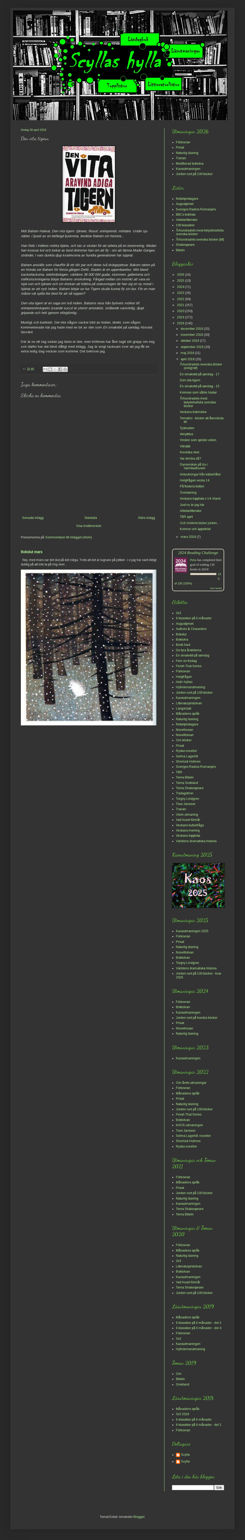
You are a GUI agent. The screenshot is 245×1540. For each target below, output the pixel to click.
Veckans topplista (188, 835)
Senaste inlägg (33, 518)
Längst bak (183, 708)
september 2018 (192, 347)
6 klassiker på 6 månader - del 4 (198, 1328)
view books (216, 588)
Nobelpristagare (187, 199)
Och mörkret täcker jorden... (199, 523)
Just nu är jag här (192, 505)
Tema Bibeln (185, 777)
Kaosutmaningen (188, 169)
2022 (181, 299)
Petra (193, 560)
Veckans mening (188, 830)
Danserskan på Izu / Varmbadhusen (194, 466)
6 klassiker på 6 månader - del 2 (198, 1425)
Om (178, 1374)
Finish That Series (188, 666)
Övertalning (188, 492)
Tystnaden (187, 428)
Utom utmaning (187, 814)
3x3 (178, 613)
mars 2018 (189, 537)
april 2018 (188, 359)
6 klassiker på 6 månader (194, 618)
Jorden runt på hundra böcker (196, 1018)
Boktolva (182, 639)
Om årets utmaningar (191, 1083)
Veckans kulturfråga (190, 825)
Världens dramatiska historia (196, 841)
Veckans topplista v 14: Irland (200, 498)
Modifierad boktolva (190, 163)
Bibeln (180, 250)
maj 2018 (188, 353)
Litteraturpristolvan (189, 703)
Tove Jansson (185, 804)
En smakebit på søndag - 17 (199, 374)
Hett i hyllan (184, 682)
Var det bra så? (190, 458)
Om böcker (184, 740)
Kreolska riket (189, 452)
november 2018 (192, 335)
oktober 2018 (190, 341)
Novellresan (184, 730)
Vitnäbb (185, 446)
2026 (181, 274)
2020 (181, 311)
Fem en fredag (186, 661)
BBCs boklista (185, 214)
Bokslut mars (31, 552)
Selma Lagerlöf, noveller (193, 1136)
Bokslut (181, 634)
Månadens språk (187, 714)
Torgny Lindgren (187, 799)
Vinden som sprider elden (198, 440)
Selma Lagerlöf (187, 756)
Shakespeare (185, 245)
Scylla (185, 1455)
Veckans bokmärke (193, 412)
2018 (181, 323)
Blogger (138, 1517)
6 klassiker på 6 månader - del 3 (198, 1323)
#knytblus (186, 434)
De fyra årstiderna (188, 650)
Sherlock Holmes (188, 761)
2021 (181, 305)
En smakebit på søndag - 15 (199, 386)
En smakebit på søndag (192, 655)
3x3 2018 (182, 1414)
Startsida (90, 518)
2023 (181, 293)
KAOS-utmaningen (189, 1125)
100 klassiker (185, 225)
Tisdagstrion (184, 793)
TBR (179, 772)
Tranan (181, 158)
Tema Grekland (187, 783)
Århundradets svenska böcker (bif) (200, 239)
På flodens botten (192, 486)
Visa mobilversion (88, 526)
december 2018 (192, 329)
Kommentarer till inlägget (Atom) (69, 537)
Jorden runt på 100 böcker (194, 174)
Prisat (180, 147)
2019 (181, 317)
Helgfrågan (184, 677)
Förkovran (183, 142)
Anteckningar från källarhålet (200, 474)
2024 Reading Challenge (198, 552)
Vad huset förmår (188, 820)
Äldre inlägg (146, 518)
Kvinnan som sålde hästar (198, 392)
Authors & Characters (191, 629)
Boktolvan (183, 957)
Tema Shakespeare (190, 788)
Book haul (183, 645)
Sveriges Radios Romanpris (196, 209)
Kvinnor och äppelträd (195, 529)
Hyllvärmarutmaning (190, 687)
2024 (181, 287)
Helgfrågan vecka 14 (194, 480)
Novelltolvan (185, 735)
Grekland (182, 1384)
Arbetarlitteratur (187, 220)
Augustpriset (184, 204)
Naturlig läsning (187, 153)
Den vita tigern (190, 380)
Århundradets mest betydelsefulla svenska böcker (198, 402)
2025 (181, 280)
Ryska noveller (186, 751)
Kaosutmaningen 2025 (192, 931)
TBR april (186, 517)
